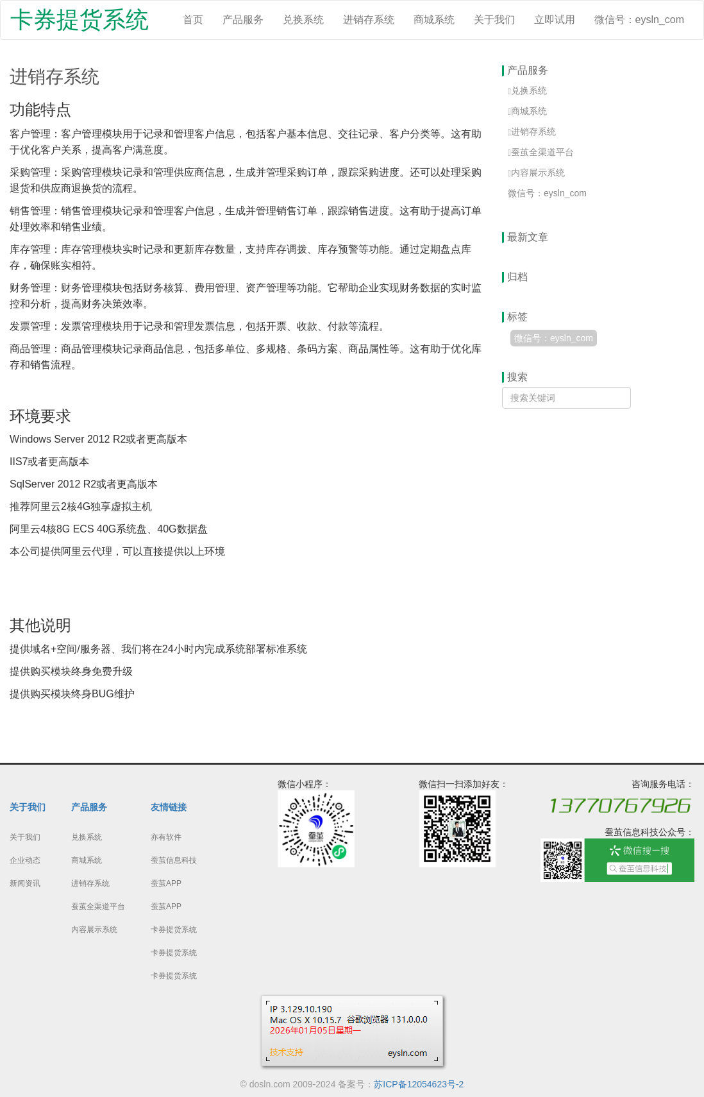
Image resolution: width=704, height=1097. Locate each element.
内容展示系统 (94, 929)
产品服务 (243, 19)
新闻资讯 (25, 883)
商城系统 (434, 19)
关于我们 (494, 19)
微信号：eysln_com (639, 19)
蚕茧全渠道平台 (98, 906)
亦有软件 (166, 837)
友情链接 (169, 807)
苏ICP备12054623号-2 (419, 1084)
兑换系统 (303, 19)
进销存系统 (368, 19)
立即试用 (554, 19)
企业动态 (25, 860)
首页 (193, 19)
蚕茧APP (166, 883)
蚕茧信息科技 (174, 860)
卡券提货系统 (79, 19)
